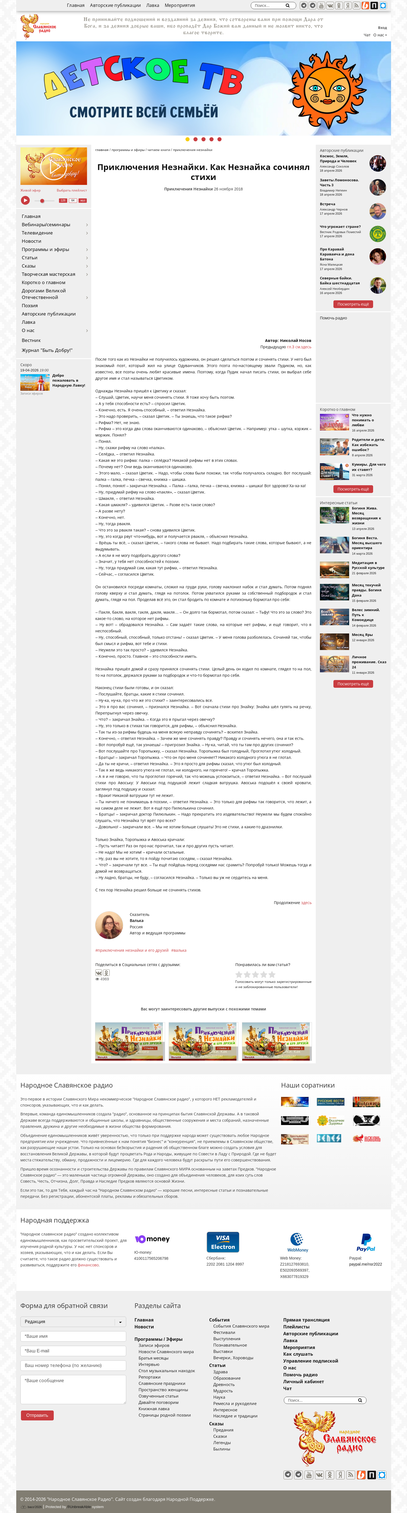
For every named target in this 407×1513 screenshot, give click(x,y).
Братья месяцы (154, 1358)
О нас (28, 330)
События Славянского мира (249, 1326)
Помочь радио (333, 318)
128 (63, 200)
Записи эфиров (154, 1345)
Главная (76, 5)
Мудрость (231, 1391)
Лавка (152, 5)
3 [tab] (203, 139)
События (227, 1320)
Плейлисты (313, 1327)
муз (82, 200)
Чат (367, 35)
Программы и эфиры (45, 249)
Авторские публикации (115, 5)
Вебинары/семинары (46, 224)
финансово (88, 1265)
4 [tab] (211, 139)
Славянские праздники (162, 1383)
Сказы (29, 266)
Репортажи (150, 1377)
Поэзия (30, 305)
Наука (227, 1397)
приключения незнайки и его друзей (133, 950)
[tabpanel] (203, 88)
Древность (232, 1384)
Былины (230, 1449)
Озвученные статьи (159, 1396)
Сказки (228, 1436)
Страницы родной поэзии (165, 1415)
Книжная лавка (154, 1409)
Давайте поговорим (159, 1402)
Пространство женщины (163, 1390)
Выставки (231, 1351)
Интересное (234, 1410)
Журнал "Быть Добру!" (47, 350)
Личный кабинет (320, 1381)
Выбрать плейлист (72, 190)
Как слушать (314, 1354)
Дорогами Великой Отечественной (44, 294)
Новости (31, 241)
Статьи (30, 257)
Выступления (235, 1339)
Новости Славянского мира (166, 1352)
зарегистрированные (294, 981)
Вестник (31, 340)
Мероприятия (180, 5)
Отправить (37, 1415)
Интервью (149, 1364)
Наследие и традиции (244, 1416)
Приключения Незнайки (188, 189)
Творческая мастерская (48, 274)
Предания (232, 1430)
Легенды (230, 1443)
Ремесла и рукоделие (243, 1403)
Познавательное (238, 1345)
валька (180, 950)
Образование (235, 1378)
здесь (306, 902)
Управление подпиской (327, 1361)
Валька (137, 920)
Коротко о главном (43, 282)
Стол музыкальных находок (167, 1371)
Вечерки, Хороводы (242, 1358)
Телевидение (37, 233)
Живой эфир (30, 190)
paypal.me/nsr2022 (365, 1264)
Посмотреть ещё (353, 304)
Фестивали (233, 1332)
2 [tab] (195, 139)
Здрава (229, 1372)
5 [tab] (219, 139)
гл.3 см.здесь (299, 347)
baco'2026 (31, 1503)
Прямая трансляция (323, 1320)
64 (72, 200)
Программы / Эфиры (158, 1339)
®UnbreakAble (79, 1503)
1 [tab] (187, 139)
